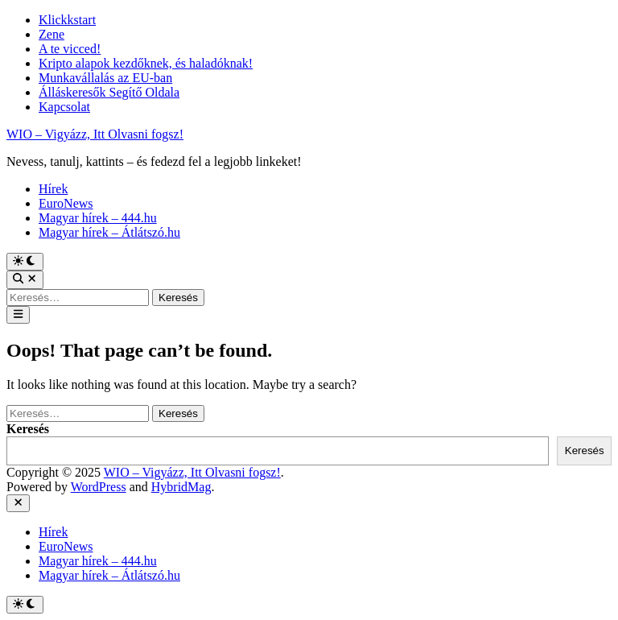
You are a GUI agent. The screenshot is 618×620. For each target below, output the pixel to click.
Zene (51, 34)
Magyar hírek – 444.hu (98, 218)
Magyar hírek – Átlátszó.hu (109, 232)
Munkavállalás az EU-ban (105, 78)
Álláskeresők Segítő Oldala (109, 92)
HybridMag (181, 487)
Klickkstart (67, 20)
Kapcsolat (64, 107)
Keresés (27, 429)
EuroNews (66, 203)
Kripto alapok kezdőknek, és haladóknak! (146, 63)
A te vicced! (70, 49)
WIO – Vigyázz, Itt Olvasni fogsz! (94, 134)
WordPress (98, 487)
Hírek (53, 189)
